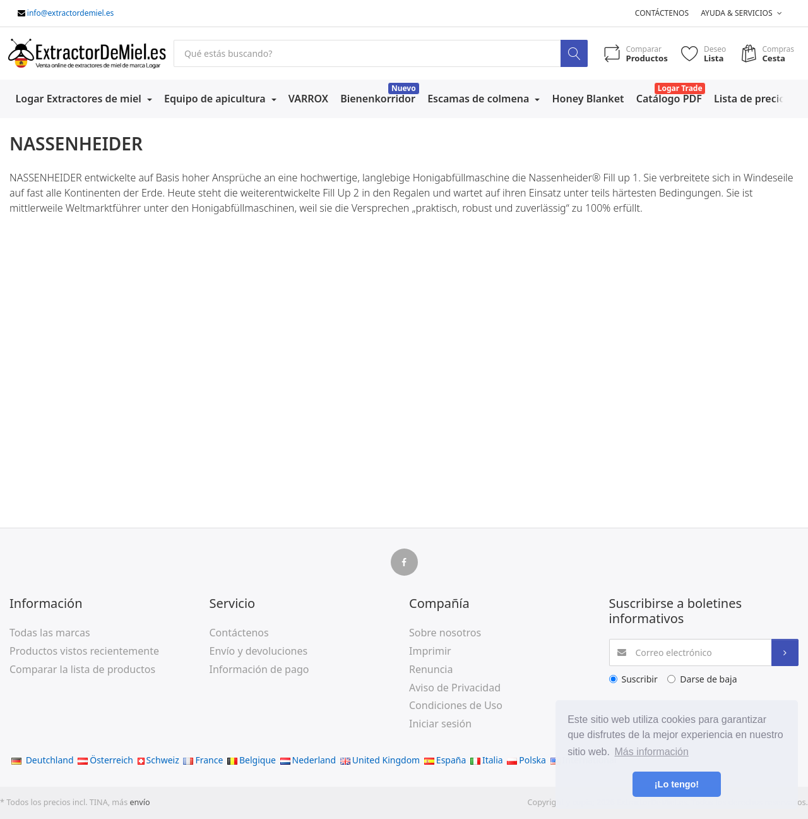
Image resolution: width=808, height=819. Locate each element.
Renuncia (431, 669)
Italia (486, 760)
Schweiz (158, 760)
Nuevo (403, 88)
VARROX (308, 99)
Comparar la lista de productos (82, 669)
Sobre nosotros (445, 633)
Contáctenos (662, 13)
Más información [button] (652, 751)
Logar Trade (680, 88)
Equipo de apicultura (216, 99)
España (445, 760)
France (203, 760)
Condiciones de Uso (455, 705)
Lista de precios (752, 99)
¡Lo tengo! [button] (677, 784)
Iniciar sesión (440, 724)
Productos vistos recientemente (84, 651)
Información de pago (259, 669)
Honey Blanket (588, 99)
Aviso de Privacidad (455, 688)
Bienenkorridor (377, 99)
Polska (526, 760)
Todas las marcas (49, 633)
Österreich (105, 760)
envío (139, 802)
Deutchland (42, 760)
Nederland (308, 760)
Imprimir (430, 651)
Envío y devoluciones (259, 651)
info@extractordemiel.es (70, 13)
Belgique (251, 760)
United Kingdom (380, 760)
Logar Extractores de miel (80, 99)
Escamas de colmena (479, 99)
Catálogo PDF (669, 99)
